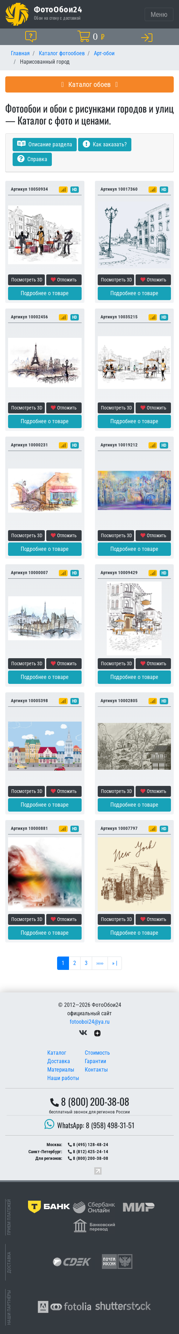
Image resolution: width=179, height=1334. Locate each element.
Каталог (56, 1052)
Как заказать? (105, 144)
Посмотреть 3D (26, 279)
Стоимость (97, 1052)
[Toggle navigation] (159, 14)
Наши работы (63, 1078)
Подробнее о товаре (45, 293)
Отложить (64, 279)
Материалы (60, 1069)
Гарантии (95, 1061)
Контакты (96, 1069)
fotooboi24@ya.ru (90, 1021)
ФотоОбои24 (58, 9)
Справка (32, 159)
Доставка (58, 1061)
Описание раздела (44, 144)
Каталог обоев (89, 84)
